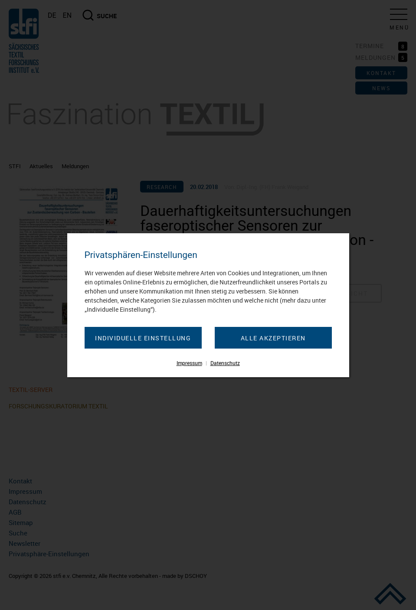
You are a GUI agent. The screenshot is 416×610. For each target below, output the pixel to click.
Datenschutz (225, 362)
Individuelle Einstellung (143, 338)
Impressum (189, 362)
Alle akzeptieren (273, 338)
